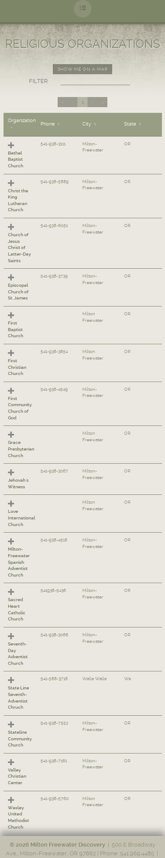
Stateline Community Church (20, 738)
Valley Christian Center (17, 776)
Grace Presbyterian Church (21, 449)
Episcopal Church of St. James (18, 291)
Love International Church (21, 517)
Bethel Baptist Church (15, 159)
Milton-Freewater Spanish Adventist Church (19, 562)
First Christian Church (17, 367)
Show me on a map (82, 69)
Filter (38, 81)
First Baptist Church (15, 329)
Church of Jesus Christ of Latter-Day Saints (19, 247)
